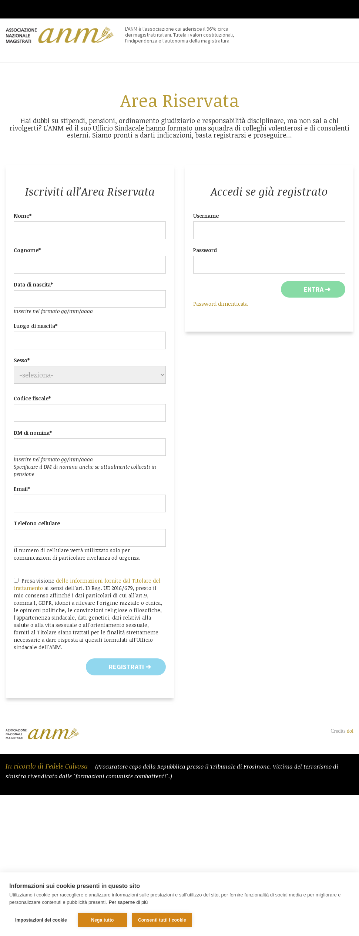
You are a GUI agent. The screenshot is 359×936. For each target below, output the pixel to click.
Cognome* (27, 250)
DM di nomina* (33, 432)
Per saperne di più (128, 902)
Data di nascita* (33, 284)
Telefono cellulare (37, 523)
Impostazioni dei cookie (41, 920)
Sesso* (22, 360)
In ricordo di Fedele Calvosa (48, 766)
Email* (22, 488)
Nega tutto (102, 920)
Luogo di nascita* (35, 325)
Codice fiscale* (32, 398)
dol (350, 731)
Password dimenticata (220, 303)
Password (205, 250)
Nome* (22, 215)
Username (206, 215)
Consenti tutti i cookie (162, 920)
